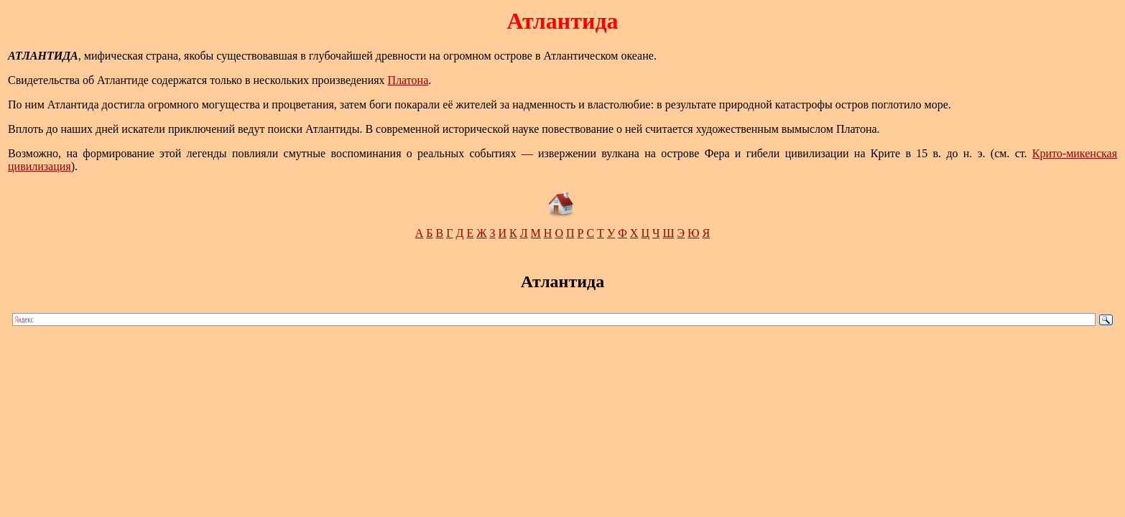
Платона (408, 80)
